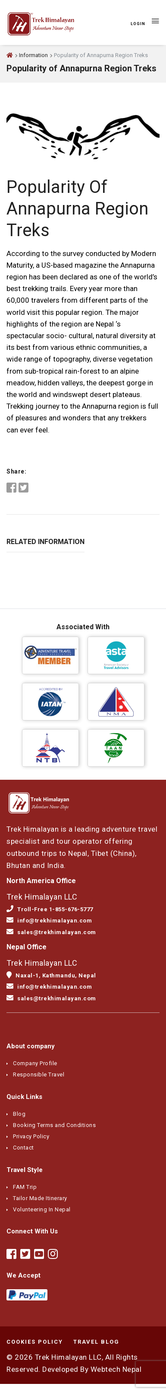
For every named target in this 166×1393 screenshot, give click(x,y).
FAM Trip (25, 1187)
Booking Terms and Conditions (54, 1125)
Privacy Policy (31, 1136)
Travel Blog (96, 1342)
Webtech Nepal (116, 1369)
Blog (19, 1114)
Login (138, 24)
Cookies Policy (34, 1342)
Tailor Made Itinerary (40, 1198)
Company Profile (35, 1063)
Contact (23, 1147)
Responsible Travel (38, 1074)
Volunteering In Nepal (42, 1209)
